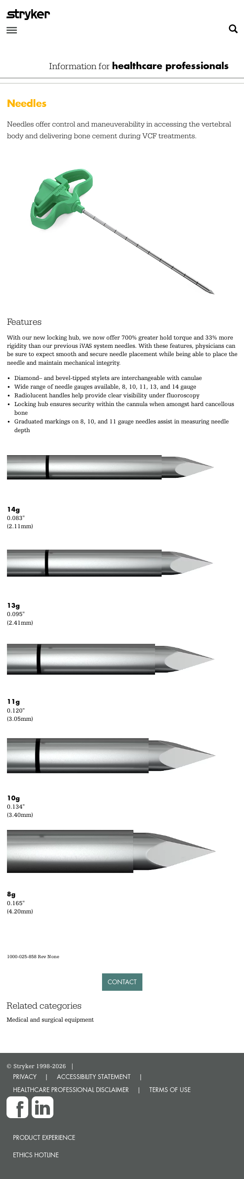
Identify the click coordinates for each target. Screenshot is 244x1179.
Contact (122, 982)
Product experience (44, 1137)
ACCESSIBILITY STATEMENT (94, 1076)
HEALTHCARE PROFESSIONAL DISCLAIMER (71, 1090)
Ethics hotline (36, 1155)
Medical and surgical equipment (50, 1019)
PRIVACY (24, 1076)
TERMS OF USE (170, 1090)
